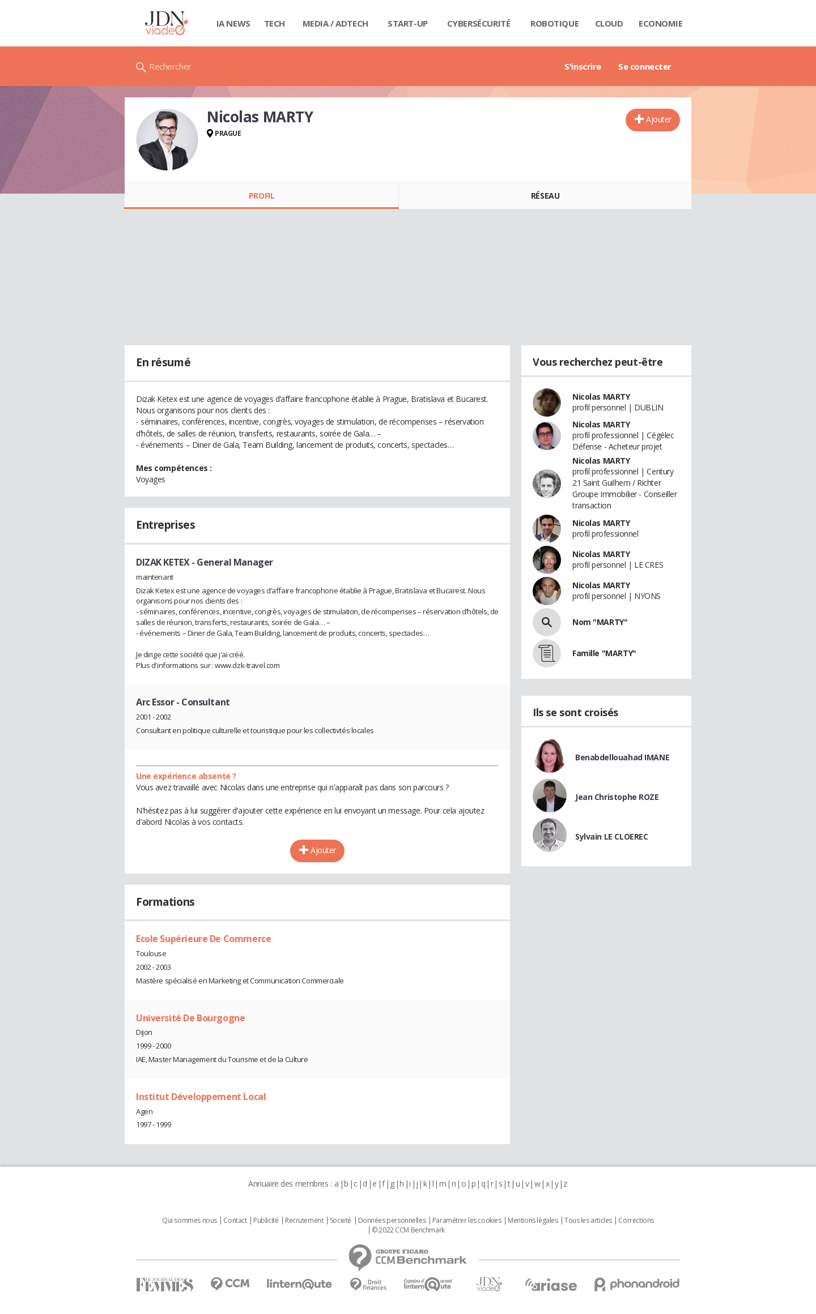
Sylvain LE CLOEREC (611, 836)
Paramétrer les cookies (467, 1221)
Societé (340, 1221)
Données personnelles (392, 1221)
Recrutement (304, 1221)
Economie (661, 23)
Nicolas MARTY (601, 396)
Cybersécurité (479, 23)
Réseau (545, 195)
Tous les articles (588, 1221)
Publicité (265, 1221)
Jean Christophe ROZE (617, 796)
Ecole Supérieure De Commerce (203, 938)
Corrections (635, 1221)
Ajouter (659, 119)
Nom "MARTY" (599, 622)
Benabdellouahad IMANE (622, 757)
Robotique (554, 23)
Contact (234, 1221)
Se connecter (645, 66)
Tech (274, 23)
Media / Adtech (335, 23)
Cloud (609, 23)
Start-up (408, 23)
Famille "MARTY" (604, 653)
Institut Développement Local (201, 1096)
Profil (261, 195)
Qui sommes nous (189, 1221)
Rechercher (170, 66)
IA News (233, 23)
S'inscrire (582, 66)
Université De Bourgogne (190, 1018)
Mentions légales (533, 1221)
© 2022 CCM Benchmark (408, 1230)
